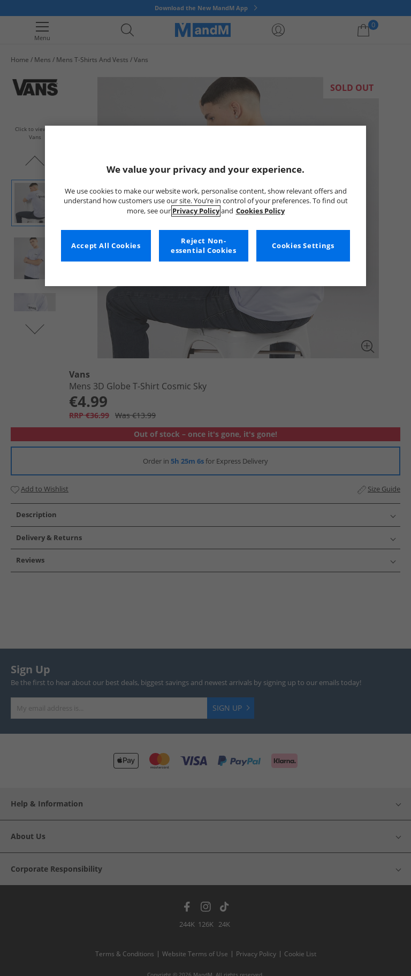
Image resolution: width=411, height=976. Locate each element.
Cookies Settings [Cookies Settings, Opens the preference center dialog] (303, 245)
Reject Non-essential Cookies (204, 245)
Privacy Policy (195, 211)
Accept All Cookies (105, 245)
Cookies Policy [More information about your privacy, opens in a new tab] (260, 211)
